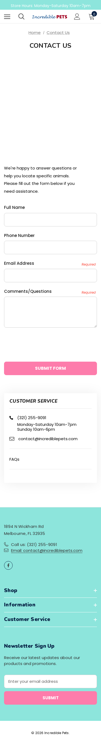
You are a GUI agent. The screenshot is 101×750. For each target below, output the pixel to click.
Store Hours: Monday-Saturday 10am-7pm (50, 5)
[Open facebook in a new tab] (8, 565)
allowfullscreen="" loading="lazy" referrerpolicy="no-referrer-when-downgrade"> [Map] (50, 98)
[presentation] (45, 342)
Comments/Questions (50, 292)
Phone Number (19, 235)
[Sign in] (77, 16)
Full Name (14, 207)
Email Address (50, 263)
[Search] (21, 16)
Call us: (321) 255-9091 (34, 544)
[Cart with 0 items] (92, 16)
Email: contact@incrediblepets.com (46, 550)
